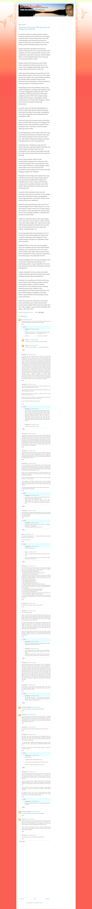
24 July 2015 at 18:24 (34, 408)
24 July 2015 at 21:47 (31, 684)
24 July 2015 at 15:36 (31, 463)
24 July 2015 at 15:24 (31, 450)
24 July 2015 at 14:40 (31, 384)
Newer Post (21, 898)
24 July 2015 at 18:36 (31, 662)
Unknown (27, 339)
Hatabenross (24, 714)
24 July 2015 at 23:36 (34, 424)
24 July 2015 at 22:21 (34, 648)
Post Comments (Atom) (37, 902)
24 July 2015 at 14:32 (31, 354)
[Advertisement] (46, 19)
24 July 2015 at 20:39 (34, 329)
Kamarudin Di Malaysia (26, 707)
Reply (23, 324)
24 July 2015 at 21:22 (34, 546)
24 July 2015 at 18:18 (31, 610)
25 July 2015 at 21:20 (34, 755)
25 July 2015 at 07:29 (32, 552)
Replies (24, 326)
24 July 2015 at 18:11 (31, 603)
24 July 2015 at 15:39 (31, 510)
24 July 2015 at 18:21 (34, 641)
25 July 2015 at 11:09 (31, 734)
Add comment (22, 841)
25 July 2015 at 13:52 (36, 811)
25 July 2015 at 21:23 (34, 801)
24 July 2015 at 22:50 (34, 695)
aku (22, 319)
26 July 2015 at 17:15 (31, 835)
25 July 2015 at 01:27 (31, 714)
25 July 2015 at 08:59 (33, 339)
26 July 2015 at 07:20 (33, 345)
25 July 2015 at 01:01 (36, 707)
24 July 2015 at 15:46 (34, 495)
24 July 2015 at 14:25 (28, 319)
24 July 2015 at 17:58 (31, 566)
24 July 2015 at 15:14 (31, 433)
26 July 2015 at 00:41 (30, 819)
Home (34, 898)
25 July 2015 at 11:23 (31, 771)
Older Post (47, 898)
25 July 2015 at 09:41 (31, 727)
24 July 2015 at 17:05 (29, 534)
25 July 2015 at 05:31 (34, 522)
